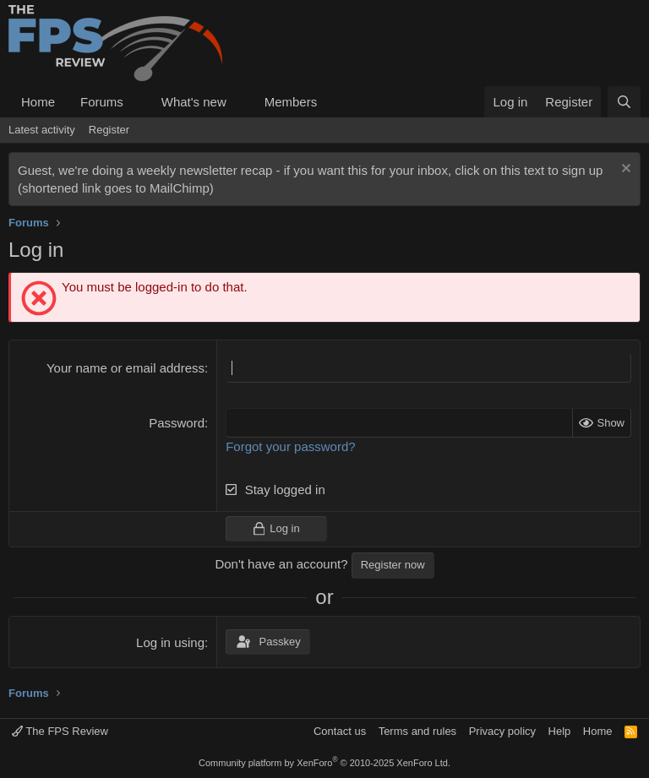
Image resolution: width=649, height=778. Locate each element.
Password (177, 423)
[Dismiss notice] (624, 170)
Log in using (170, 642)
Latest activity (41, 129)
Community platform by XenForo (324, 763)
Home (38, 102)
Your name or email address (125, 368)
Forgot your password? (290, 446)
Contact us (340, 731)
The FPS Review (60, 731)
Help (559, 731)
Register (109, 129)
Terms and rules (417, 731)
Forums (101, 102)
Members (291, 102)
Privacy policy (502, 731)
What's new (193, 102)
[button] (137, 101)
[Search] (624, 101)
